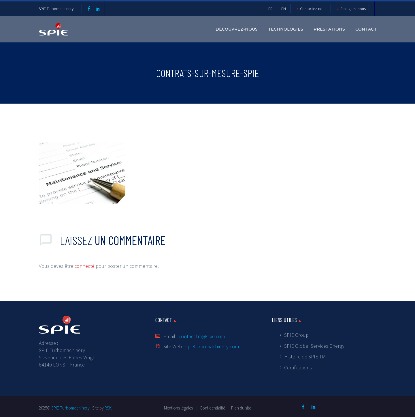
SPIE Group (296, 335)
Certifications (298, 367)
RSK (108, 408)
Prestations (329, 29)
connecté (84, 266)
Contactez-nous (313, 8)
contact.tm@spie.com (202, 336)
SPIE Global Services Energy (314, 346)
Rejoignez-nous (353, 8)
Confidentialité (213, 408)
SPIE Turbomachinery (56, 8)
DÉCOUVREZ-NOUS (237, 29)
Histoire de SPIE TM (305, 356)
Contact (366, 29)
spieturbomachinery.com (212, 346)
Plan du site (241, 408)
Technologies (285, 29)
